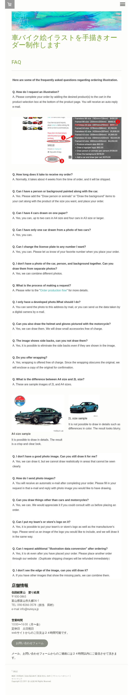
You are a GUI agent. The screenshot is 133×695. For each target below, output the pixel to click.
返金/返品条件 (30, 676)
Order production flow (53, 290)
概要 (13, 676)
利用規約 (20, 676)
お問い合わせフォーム (30, 643)
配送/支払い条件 (44, 676)
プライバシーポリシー (60, 676)
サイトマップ (17, 679)
